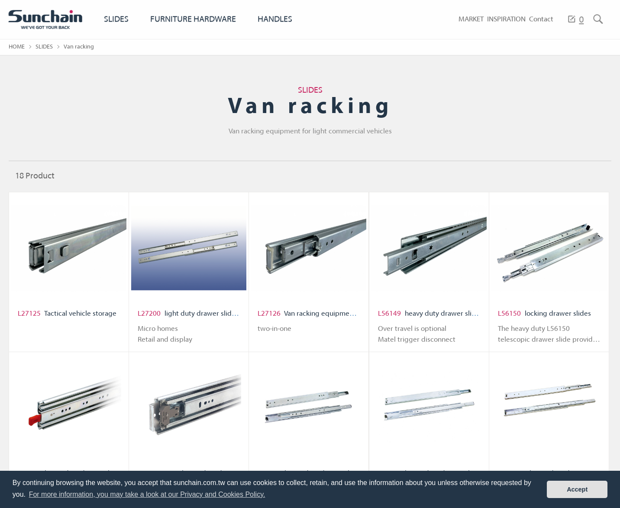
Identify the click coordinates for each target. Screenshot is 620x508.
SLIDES (116, 27)
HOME (17, 47)
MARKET (449, 27)
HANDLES (280, 27)
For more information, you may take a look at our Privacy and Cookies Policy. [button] (147, 494)
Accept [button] (577, 489)
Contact (537, 27)
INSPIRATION (494, 27)
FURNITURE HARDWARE (195, 27)
